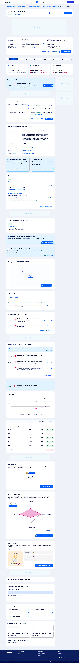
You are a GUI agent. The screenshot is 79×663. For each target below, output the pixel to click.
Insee (48, 47)
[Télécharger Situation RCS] (52, 105)
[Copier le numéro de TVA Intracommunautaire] (16, 47)
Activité (28, 59)
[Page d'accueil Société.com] (8, 2)
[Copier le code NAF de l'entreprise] (44, 130)
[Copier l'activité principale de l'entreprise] (52, 137)
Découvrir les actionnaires (47, 242)
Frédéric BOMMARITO (43, 302)
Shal (53, 47)
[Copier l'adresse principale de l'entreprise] (66, 40)
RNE (50, 47)
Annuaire (19, 657)
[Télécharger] (51, 305)
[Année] (10, 549)
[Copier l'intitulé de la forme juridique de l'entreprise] (28, 105)
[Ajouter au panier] (48, 85)
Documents (56, 59)
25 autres (49, 302)
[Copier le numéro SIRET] (17, 44)
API (18, 658)
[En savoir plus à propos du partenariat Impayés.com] (52, 609)
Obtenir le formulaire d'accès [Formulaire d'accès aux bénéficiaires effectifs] (47, 255)
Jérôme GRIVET (14, 302)
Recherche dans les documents (46, 330)
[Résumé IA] (44, 320)
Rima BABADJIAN (50, 44)
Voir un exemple (51, 79)
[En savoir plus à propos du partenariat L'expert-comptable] (29, 616)
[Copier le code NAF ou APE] (43, 44)
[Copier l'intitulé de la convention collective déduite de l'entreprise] (33, 147)
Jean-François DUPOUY (29, 302)
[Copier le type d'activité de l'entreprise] (29, 144)
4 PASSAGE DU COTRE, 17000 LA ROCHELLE (56, 40)
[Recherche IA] (37, 2)
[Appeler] (59, 13)
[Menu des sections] (7, 59)
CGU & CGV (48, 661)
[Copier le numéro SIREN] (14, 40)
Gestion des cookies (54, 661)
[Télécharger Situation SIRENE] (52, 109)
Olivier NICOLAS (36, 302)
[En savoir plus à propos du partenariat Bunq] (29, 613)
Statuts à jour (55, 51)
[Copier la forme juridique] (35, 47)
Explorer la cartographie (46, 285)
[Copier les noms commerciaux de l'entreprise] (28, 112)
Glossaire (39, 655)
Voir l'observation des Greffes (37, 114)
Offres (32, 2)
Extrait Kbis (68, 13)
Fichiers (19, 655)
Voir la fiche (50, 227)
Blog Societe (60, 653)
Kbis (21, 59)
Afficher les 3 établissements (46, 206)
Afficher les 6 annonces (47, 375)
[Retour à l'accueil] (9, 652)
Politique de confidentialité (63, 661)
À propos (43, 661)
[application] (30, 404)
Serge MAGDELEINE (21, 302)
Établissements (37, 59)
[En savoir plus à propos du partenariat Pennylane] (52, 613)
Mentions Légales (71, 661)
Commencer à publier (49, 350)
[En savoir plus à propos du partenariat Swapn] (29, 609)
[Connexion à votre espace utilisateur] (70, 2)
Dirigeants (47, 59)
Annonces (65, 59)
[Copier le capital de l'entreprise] (28, 109)
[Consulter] (48, 305)
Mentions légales (45, 51)
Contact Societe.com (41, 653)
